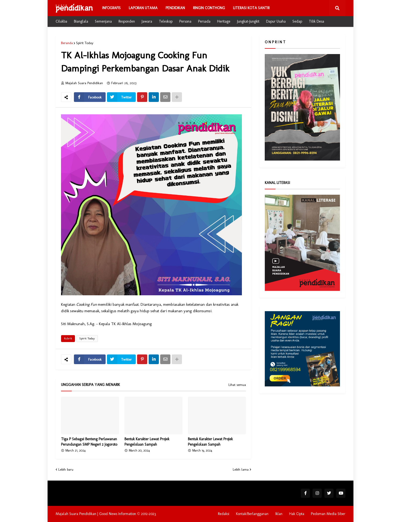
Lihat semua (237, 385)
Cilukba (61, 21)
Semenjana (103, 21)
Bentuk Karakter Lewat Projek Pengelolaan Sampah (146, 442)
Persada (204, 21)
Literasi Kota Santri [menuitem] (251, 8)
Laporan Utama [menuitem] (143, 8)
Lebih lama (241, 469)
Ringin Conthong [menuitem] (209, 8)
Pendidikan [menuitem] (175, 8)
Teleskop (166, 21)
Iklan (278, 514)
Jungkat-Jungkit (248, 21)
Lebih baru (65, 469)
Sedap (297, 21)
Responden (127, 21)
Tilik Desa (316, 21)
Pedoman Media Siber (328, 514)
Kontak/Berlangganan (252, 514)
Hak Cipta (296, 514)
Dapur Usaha (276, 21)
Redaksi (223, 514)
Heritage (223, 21)
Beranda (67, 43)
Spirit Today (85, 43)
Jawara (147, 21)
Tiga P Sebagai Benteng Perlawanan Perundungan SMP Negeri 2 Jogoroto (89, 442)
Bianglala (81, 21)
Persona (185, 21)
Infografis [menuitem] (111, 8)
